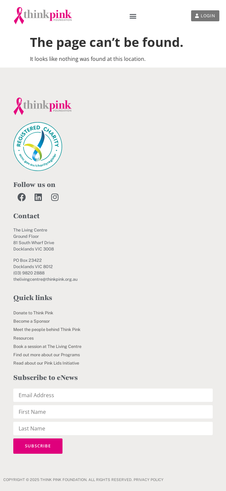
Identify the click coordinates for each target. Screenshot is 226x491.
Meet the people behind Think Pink (46, 329)
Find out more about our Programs (46, 354)
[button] (133, 15)
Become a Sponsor (31, 321)
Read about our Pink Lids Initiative (46, 363)
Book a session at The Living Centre (47, 346)
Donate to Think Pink (33, 312)
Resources (23, 338)
